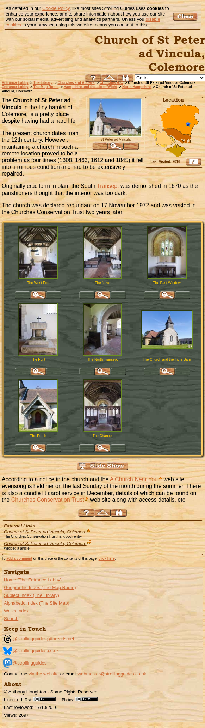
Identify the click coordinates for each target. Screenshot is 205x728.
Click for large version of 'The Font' (38, 371)
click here (107, 559)
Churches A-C (111, 83)
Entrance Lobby (15, 83)
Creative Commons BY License (47, 699)
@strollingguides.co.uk (36, 650)
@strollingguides (29, 663)
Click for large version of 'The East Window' (167, 295)
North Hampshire (136, 87)
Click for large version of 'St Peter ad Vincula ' (115, 146)
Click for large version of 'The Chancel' (102, 448)
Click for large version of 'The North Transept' (102, 371)
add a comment (19, 559)
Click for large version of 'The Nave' (102, 295)
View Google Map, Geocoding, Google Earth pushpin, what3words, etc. (193, 162)
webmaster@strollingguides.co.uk (112, 674)
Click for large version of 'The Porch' (38, 448)
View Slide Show (102, 466)
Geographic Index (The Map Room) (40, 587)
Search (11, 618)
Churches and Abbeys (75, 83)
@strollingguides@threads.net (43, 638)
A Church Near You (134, 479)
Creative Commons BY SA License (89, 699)
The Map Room (46, 87)
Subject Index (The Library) (31, 595)
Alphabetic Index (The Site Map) (36, 603)
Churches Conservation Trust (47, 500)
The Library (42, 83)
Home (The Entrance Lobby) (33, 579)
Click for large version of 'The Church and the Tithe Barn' (167, 371)
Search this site (125, 78)
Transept (108, 186)
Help (93, 78)
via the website (44, 674)
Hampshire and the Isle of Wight (90, 87)
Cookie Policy (56, 8)
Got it (186, 17)
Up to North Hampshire (109, 78)
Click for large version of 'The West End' (38, 295)
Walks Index (16, 610)
